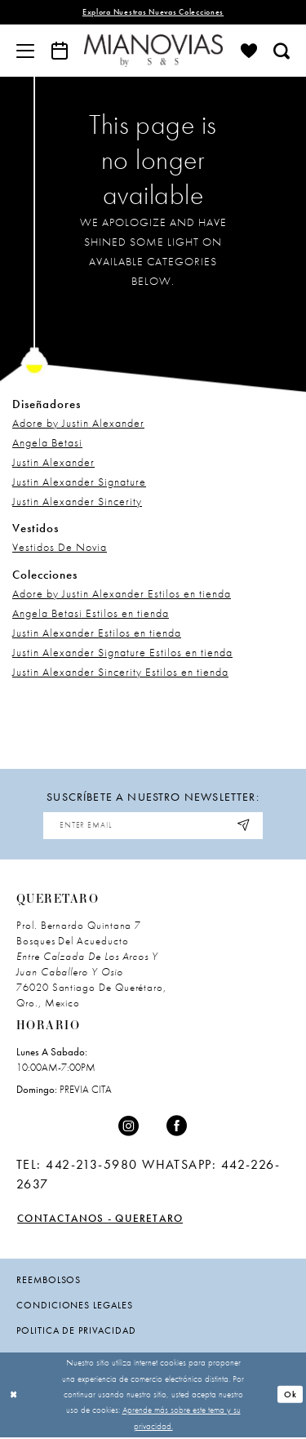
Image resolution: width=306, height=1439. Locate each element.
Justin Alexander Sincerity (77, 502)
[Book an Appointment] (59, 50)
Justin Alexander (53, 462)
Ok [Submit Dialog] (290, 1395)
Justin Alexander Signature (79, 482)
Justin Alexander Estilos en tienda (96, 632)
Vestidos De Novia (59, 547)
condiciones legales (74, 1306)
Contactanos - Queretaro (103, 1220)
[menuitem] (25, 50)
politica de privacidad (76, 1332)
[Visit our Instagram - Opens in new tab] (129, 1128)
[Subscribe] (247, 826)
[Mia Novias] (153, 50)
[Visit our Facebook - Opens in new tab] (177, 1128)
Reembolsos (48, 1281)
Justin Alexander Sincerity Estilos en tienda (120, 671)
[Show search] (281, 50)
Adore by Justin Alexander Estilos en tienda (121, 593)
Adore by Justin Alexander (78, 423)
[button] (25, 50)
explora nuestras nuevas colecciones (153, 12)
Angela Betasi (47, 443)
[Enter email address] (153, 826)
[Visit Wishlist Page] (249, 50)
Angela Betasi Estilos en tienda (90, 613)
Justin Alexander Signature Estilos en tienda (122, 652)
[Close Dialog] (13, 1396)
